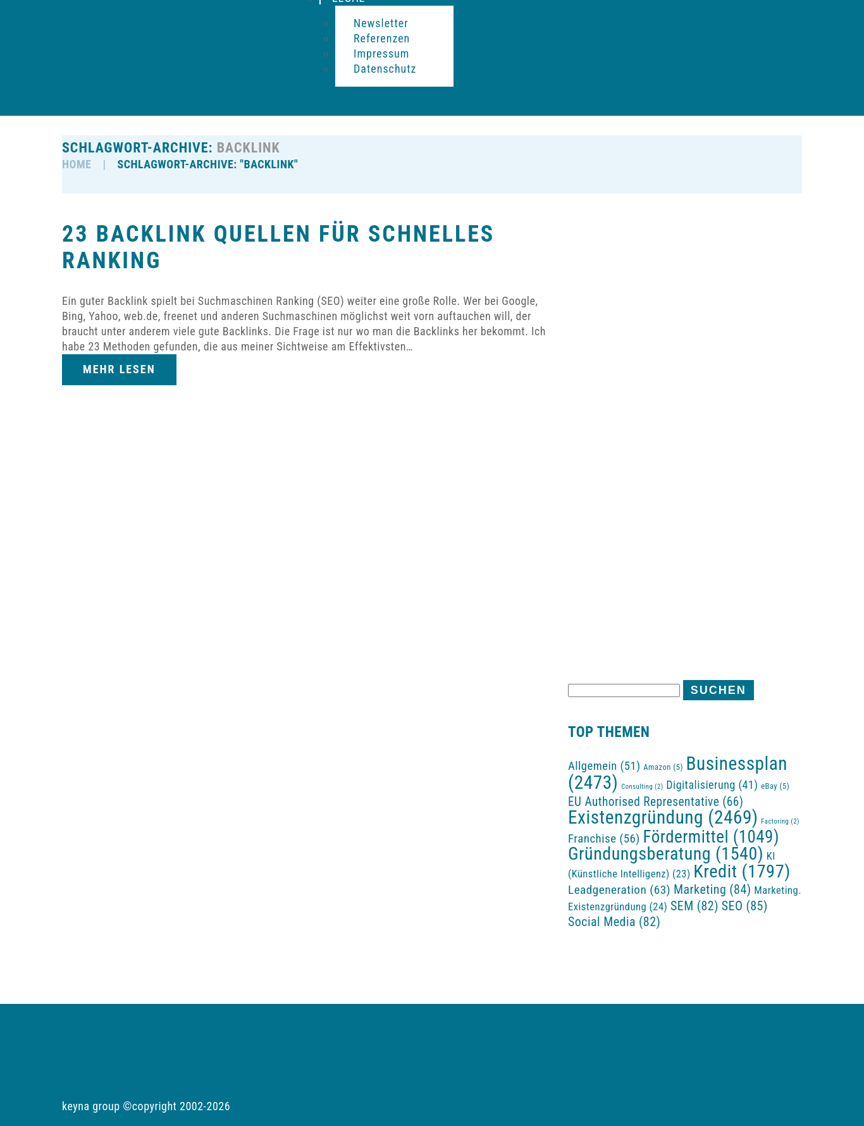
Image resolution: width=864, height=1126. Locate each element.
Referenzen (382, 38)
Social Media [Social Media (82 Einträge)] (614, 922)
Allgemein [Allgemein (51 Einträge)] (604, 766)
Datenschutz (385, 68)
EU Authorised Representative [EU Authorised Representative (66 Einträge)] (656, 802)
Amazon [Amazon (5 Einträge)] (663, 767)
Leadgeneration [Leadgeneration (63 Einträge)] (619, 889)
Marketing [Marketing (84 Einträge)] (712, 889)
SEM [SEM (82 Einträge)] (694, 906)
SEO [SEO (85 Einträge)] (745, 905)
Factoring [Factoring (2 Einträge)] (780, 821)
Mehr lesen (119, 369)
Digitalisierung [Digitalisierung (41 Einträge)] (712, 784)
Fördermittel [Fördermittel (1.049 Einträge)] (711, 837)
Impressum (381, 53)
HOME (76, 164)
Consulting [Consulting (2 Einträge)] (642, 787)
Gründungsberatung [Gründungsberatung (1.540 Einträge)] (665, 853)
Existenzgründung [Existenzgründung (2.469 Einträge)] (663, 817)
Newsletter (381, 23)
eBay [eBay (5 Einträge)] (775, 786)
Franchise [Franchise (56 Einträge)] (604, 838)
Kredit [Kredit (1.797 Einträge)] (741, 871)
